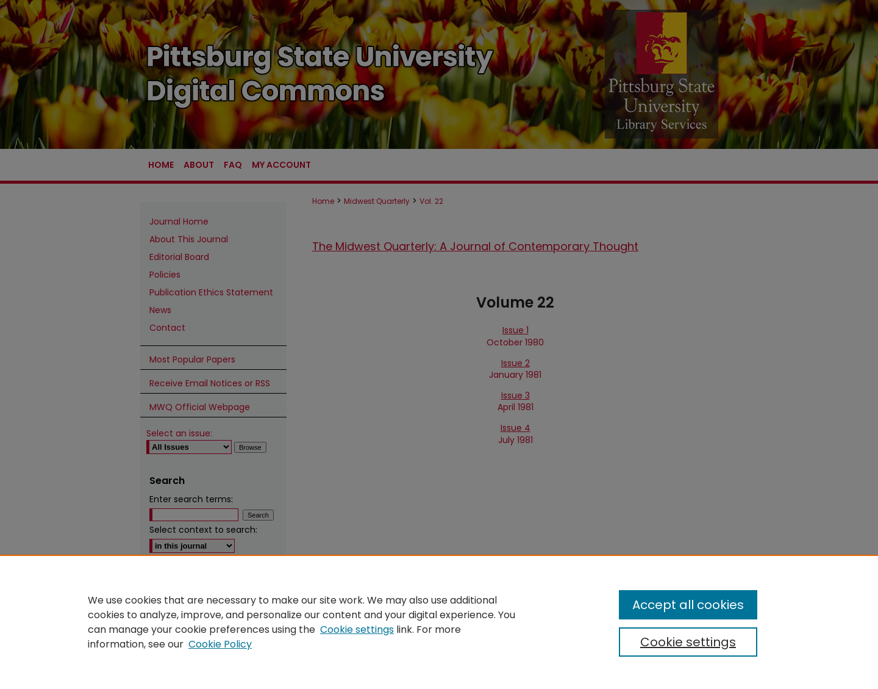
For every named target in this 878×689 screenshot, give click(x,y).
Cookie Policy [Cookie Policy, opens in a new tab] (220, 644)
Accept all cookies (688, 604)
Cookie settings (357, 629)
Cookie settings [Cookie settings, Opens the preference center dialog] (688, 642)
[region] (439, 622)
